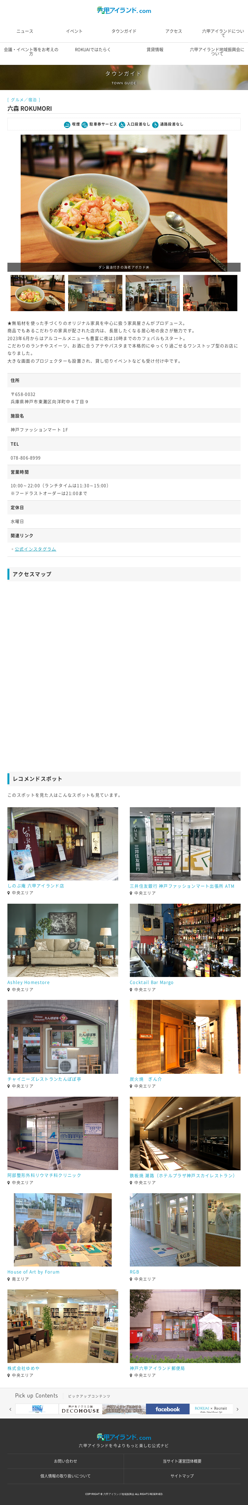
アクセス (173, 31)
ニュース (24, 31)
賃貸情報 (155, 49)
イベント (74, 31)
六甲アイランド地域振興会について (217, 51)
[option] (124, 203)
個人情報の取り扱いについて (65, 1476)
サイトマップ (182, 1476)
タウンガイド (124, 31)
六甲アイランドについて (223, 33)
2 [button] (95, 1419)
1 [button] (85, 1419)
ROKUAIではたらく (93, 49)
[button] (10, 1409)
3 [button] (104, 1419)
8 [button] (153, 1419)
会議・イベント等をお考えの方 (31, 51)
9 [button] (163, 1419)
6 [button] (133, 1419)
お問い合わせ (65, 1461)
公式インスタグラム (36, 549)
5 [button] (124, 1419)
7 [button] (143, 1419)
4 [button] (114, 1419)
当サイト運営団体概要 (182, 1461)
